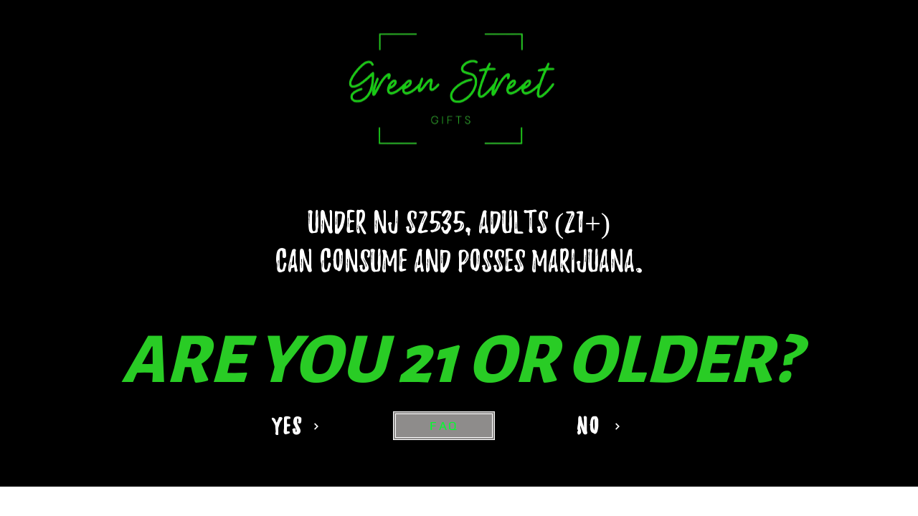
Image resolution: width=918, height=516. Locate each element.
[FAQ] (444, 425)
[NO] (595, 426)
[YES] (293, 426)
